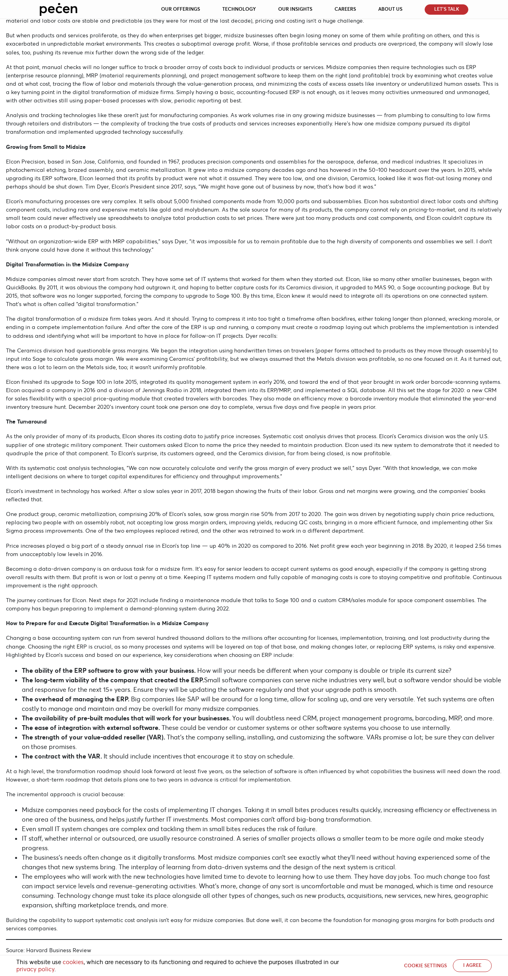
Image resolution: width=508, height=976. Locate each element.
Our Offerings (180, 9)
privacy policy (35, 969)
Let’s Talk (446, 9)
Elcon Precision (25, 161)
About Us (390, 9)
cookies (73, 962)
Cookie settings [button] (425, 965)
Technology (239, 9)
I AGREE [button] (472, 965)
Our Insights (295, 9)
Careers (345, 9)
